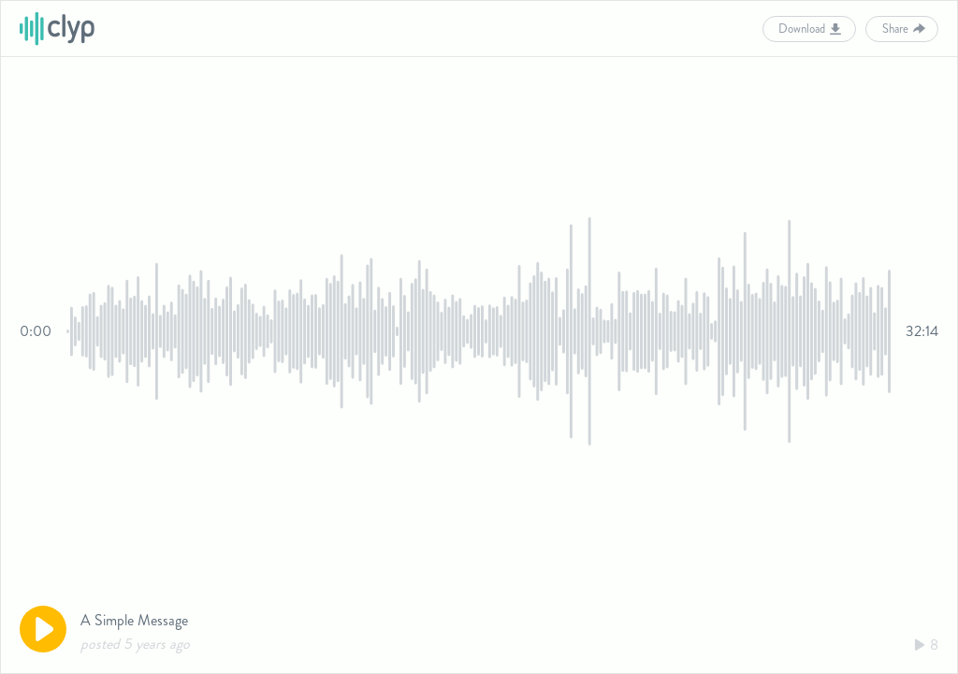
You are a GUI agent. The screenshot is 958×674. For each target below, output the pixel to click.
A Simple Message (134, 620)
